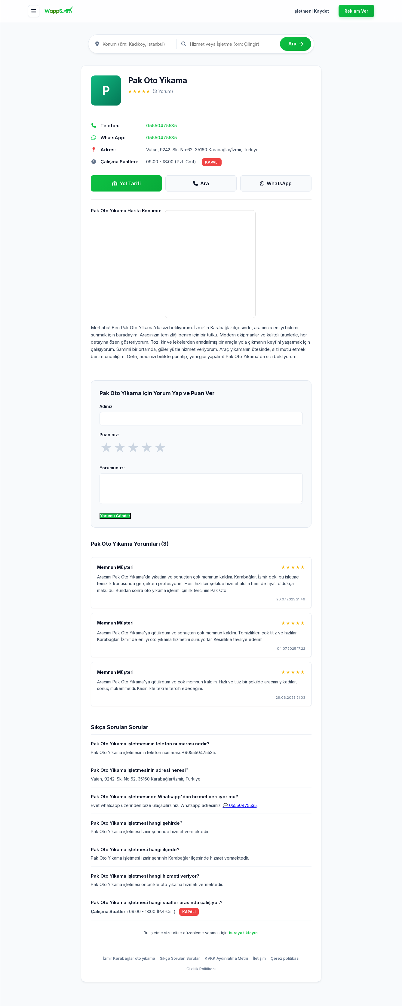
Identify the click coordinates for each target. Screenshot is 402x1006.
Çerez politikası (285, 958)
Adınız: (107, 406)
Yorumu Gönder (115, 516)
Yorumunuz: (112, 467)
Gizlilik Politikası (201, 968)
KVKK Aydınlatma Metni (226, 958)
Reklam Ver (356, 11)
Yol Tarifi (126, 183)
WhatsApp (276, 183)
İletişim (259, 958)
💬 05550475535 (240, 805)
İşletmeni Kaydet (311, 11)
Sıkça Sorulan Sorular (180, 958)
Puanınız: (109, 434)
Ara (201, 183)
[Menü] (33, 11)
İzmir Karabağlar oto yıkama (129, 958)
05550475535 (161, 125)
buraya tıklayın (243, 932)
